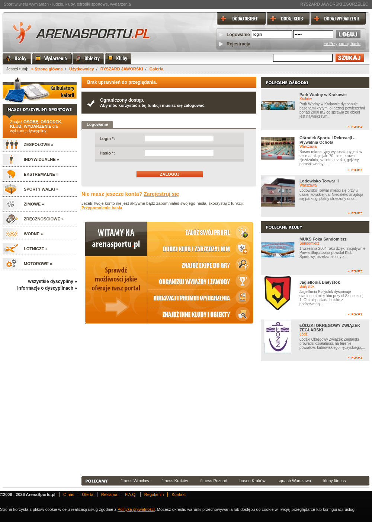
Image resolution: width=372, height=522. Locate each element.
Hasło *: (107, 153)
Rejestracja (238, 44)
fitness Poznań (214, 480)
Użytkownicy (81, 69)
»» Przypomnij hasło (342, 43)
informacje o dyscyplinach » (47, 288)
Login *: (107, 138)
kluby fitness (334, 480)
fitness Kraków (174, 480)
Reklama (109, 494)
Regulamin (154, 494)
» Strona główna (47, 69)
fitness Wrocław (135, 480)
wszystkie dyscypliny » (52, 281)
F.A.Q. (131, 494)
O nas (68, 494)
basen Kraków (253, 480)
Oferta (87, 494)
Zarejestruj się (161, 194)
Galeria (156, 69)
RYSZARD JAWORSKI (121, 69)
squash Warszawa (294, 480)
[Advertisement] (188, 418)
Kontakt (178, 494)
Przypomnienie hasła (101, 208)
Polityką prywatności (136, 509)
